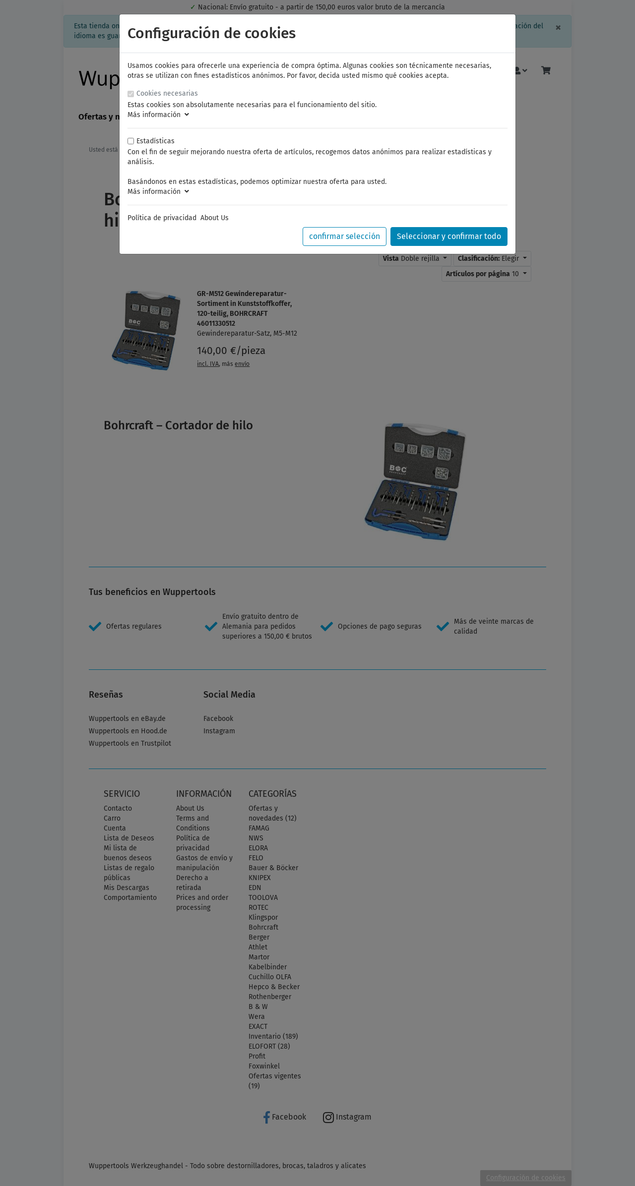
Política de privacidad (161, 218)
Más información (158, 115)
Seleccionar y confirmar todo (449, 236)
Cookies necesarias (167, 93)
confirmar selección (344, 236)
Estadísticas (155, 141)
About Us (214, 218)
